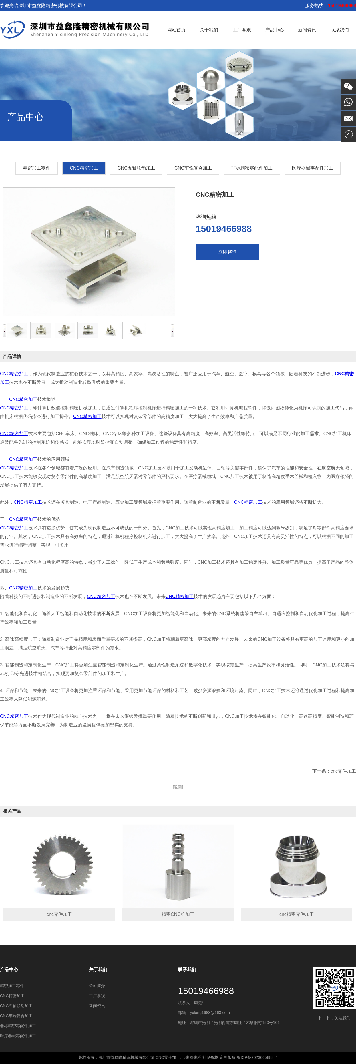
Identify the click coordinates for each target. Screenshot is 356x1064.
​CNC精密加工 (84, 168)
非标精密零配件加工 (252, 168)
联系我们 (340, 29)
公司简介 (97, 985)
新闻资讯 (307, 29)
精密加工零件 (36, 168)
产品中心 (274, 29)
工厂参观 (242, 29)
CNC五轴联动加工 (136, 168)
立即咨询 (227, 252)
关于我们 (209, 29)
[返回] (178, 787)
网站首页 (176, 29)
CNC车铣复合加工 (193, 168)
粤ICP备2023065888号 (257, 1057)
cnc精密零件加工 (296, 914)
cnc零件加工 (343, 771)
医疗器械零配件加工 (312, 168)
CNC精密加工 (14, 373)
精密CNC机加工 (178, 914)
